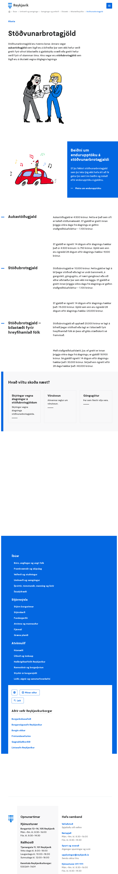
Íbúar (15, 11)
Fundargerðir (21, 618)
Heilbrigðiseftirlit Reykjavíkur (29, 661)
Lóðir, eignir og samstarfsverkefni (32, 678)
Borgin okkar (18, 730)
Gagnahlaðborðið (21, 741)
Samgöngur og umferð (50, 11)
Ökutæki (64, 11)
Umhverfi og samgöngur (29, 11)
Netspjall (78, 837)
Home (9, 11)
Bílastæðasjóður (77, 11)
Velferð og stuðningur (25, 574)
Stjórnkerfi (19, 612)
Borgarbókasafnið (21, 718)
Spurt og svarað (78, 847)
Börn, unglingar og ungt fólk (29, 563)
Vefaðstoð (78, 825)
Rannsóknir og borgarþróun (28, 667)
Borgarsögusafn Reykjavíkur (27, 724)
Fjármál (18, 629)
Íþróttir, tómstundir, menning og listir (34, 585)
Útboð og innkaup (23, 656)
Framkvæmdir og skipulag (28, 568)
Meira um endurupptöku (88, 188)
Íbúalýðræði (20, 591)
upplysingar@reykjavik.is (78, 856)
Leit (19, 700)
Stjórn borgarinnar (24, 606)
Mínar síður (31, 692)
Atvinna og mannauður (26, 623)
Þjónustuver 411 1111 (78, 867)
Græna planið (21, 635)
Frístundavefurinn (21, 736)
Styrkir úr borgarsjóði (25, 673)
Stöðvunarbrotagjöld (94, 11)
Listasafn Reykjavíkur (23, 747)
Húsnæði (18, 650)
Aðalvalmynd (109, 6)
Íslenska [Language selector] (14, 692)
